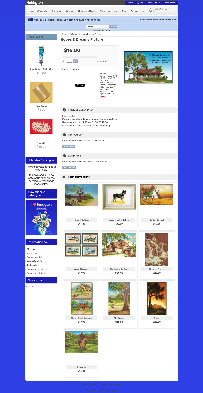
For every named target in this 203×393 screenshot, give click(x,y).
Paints (152, 11)
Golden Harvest (157, 220)
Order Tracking (170, 3)
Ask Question (69, 167)
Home (130, 3)
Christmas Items (86, 11)
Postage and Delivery (36, 257)
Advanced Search (101, 30)
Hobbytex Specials (37, 11)
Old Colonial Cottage (119, 269)
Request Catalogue (36, 269)
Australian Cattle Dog (119, 220)
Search (113, 27)
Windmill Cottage (81, 220)
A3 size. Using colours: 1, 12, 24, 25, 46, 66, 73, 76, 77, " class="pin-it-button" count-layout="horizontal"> (109, 85)
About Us (31, 249)
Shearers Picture (156, 269)
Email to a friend (72, 69)
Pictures (56, 11)
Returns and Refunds (36, 273)
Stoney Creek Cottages (81, 318)
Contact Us (32, 253)
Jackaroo (81, 367)
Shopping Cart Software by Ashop (101, 390)
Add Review (68, 146)
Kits (124, 11)
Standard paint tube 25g (41, 69)
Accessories (137, 11)
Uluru (156, 318)
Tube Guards (41, 106)
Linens (69, 11)
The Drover (119, 318)
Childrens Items (108, 11)
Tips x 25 (41, 143)
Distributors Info (34, 261)
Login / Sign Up (153, 3)
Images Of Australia (81, 269)
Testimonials (33, 265)
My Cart (140, 3)
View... (81, 228)
